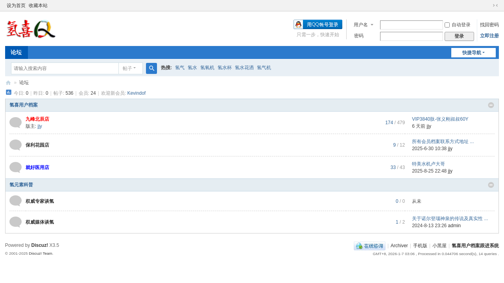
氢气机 (264, 67)
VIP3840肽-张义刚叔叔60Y (440, 119)
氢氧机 (207, 67)
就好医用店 (37, 167)
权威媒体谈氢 (40, 222)
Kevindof (136, 93)
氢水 (192, 67)
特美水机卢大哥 (428, 164)
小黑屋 (439, 245)
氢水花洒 (244, 67)
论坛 (16, 52)
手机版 (420, 245)
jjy (39, 126)
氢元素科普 (21, 184)
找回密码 (489, 25)
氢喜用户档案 (23, 105)
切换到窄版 (495, 5)
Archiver (399, 245)
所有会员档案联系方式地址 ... (443, 141)
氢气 (180, 67)
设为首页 (16, 5)
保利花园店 (37, 145)
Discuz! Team (40, 253)
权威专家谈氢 (40, 201)
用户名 (361, 25)
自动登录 (458, 25)
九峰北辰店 (37, 119)
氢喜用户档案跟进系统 (8, 82)
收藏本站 (38, 5)
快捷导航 (471, 52)
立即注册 (489, 36)
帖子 (127, 68)
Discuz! (39, 245)
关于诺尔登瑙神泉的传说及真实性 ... (450, 218)
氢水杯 (225, 67)
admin (454, 225)
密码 (359, 36)
